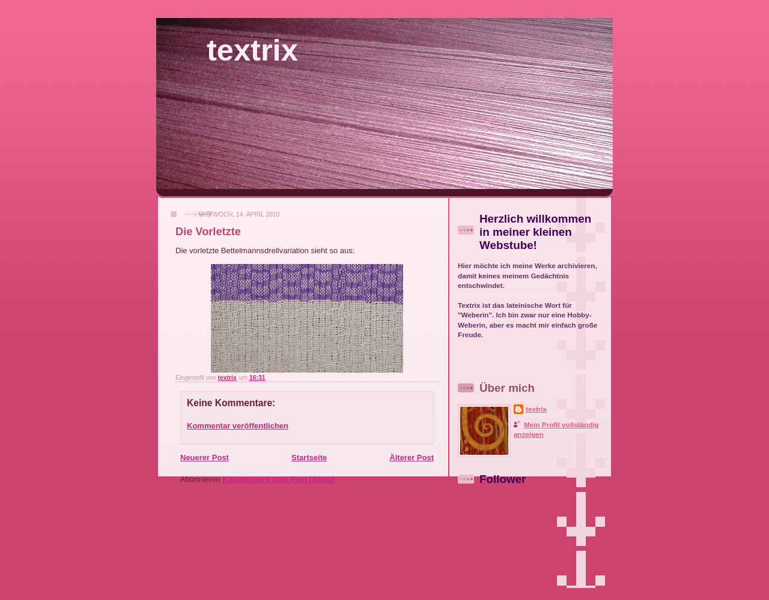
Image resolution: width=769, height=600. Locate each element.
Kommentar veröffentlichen (237, 425)
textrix (252, 50)
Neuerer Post (204, 457)
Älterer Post (411, 457)
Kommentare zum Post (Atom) (278, 479)
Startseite (309, 457)
